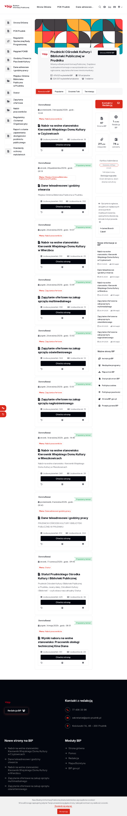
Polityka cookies (106, 382)
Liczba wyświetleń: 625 (52, 597)
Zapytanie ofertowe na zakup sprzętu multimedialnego (107, 302)
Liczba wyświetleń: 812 (51, 533)
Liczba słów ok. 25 (76, 256)
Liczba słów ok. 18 (76, 139)
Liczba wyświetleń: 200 (52, 139)
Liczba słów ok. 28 (76, 473)
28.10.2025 (102, 276)
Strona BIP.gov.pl (107, 395)
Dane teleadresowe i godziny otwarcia (24, 761)
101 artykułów (83, 75)
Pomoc (72, 753)
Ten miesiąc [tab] (89, 91)
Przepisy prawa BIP (107, 402)
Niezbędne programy (108, 362)
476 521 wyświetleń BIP (61, 75)
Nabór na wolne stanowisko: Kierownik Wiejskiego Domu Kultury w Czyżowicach (62, 129)
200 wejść (114, 263)
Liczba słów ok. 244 (76, 533)
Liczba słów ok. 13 (76, 307)
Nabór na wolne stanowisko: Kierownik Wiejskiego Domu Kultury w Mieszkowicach (62, 454)
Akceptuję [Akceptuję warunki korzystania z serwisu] (63, 811)
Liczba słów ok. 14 (76, 358)
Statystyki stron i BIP (108, 375)
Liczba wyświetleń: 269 (52, 473)
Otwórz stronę (63, 144)
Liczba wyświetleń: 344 (52, 358)
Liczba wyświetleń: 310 (51, 256)
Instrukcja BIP (105, 355)
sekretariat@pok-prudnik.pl (86, 717)
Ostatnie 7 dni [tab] (74, 91)
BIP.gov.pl (74, 768)
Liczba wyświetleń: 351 (51, 652)
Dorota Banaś (44, 105)
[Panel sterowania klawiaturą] (114, 7)
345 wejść (115, 338)
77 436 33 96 (79, 709)
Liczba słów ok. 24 (76, 652)
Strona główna (76, 748)
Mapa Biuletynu (77, 763)
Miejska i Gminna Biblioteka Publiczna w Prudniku (53, 178)
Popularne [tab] (59, 91)
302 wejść (114, 276)
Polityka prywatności (108, 389)
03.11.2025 (102, 263)
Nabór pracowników (50, 119)
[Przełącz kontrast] (104, 7)
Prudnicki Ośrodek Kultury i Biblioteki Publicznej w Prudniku (71, 56)
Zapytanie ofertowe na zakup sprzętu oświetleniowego (107, 317)
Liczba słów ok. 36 (76, 597)
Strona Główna (44, 7)
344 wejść (115, 323)
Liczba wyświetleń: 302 (52, 201)
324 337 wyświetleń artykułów (64, 78)
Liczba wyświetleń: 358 (52, 307)
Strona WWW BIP (107, 53)
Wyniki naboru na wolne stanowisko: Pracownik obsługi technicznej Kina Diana (58, 642)
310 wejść (115, 293)
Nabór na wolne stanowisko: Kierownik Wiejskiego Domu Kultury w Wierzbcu (62, 246)
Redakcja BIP (16, 710)
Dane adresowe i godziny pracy (55, 511)
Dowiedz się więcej (63, 806)
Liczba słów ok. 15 (76, 409)
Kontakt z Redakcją (111, 104)
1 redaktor (87, 78)
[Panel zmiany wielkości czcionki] (109, 7)
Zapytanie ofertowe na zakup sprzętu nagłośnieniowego (107, 331)
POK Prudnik (63, 7)
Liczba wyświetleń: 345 (52, 409)
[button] (120, 6)
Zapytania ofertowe (50, 290)
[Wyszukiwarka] (100, 7)
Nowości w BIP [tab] (44, 91)
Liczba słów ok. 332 (76, 201)
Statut (45, 567)
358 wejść (115, 308)
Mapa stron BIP (106, 368)
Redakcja (73, 758)
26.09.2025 (102, 293)
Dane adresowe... (84, 7)
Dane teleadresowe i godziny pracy (63, 518)
